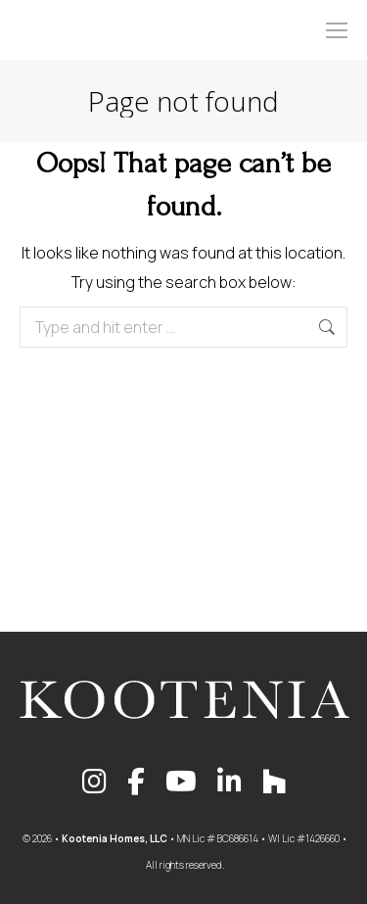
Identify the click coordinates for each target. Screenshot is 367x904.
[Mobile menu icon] (336, 30)
